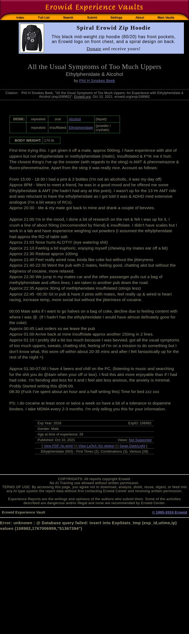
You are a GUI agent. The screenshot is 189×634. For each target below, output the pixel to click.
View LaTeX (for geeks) (96, 446)
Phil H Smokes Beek (97, 81)
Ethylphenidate (81, 128)
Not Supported (140, 440)
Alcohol (75, 119)
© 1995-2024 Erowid (169, 512)
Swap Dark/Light (132, 446)
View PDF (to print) (59, 446)
